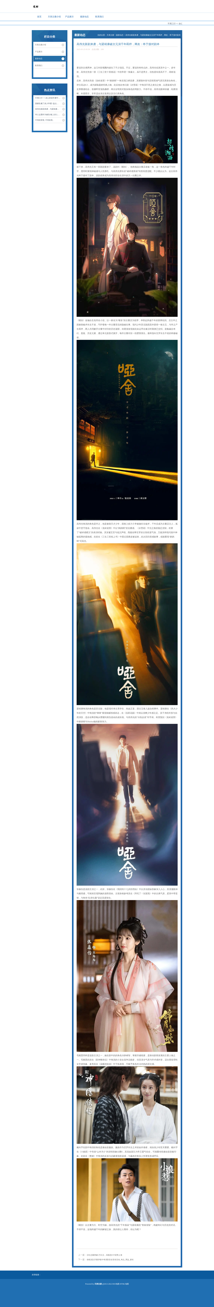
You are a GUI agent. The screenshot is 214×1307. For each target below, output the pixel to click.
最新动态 (84, 17)
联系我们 (99, 17)
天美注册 (110, 35)
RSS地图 (115, 1284)
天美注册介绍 (54, 17)
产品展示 (69, 17)
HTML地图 (124, 1284)
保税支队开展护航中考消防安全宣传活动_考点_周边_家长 (110, 1260)
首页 (39, 17)
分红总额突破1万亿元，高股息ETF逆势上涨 (104, 1255)
